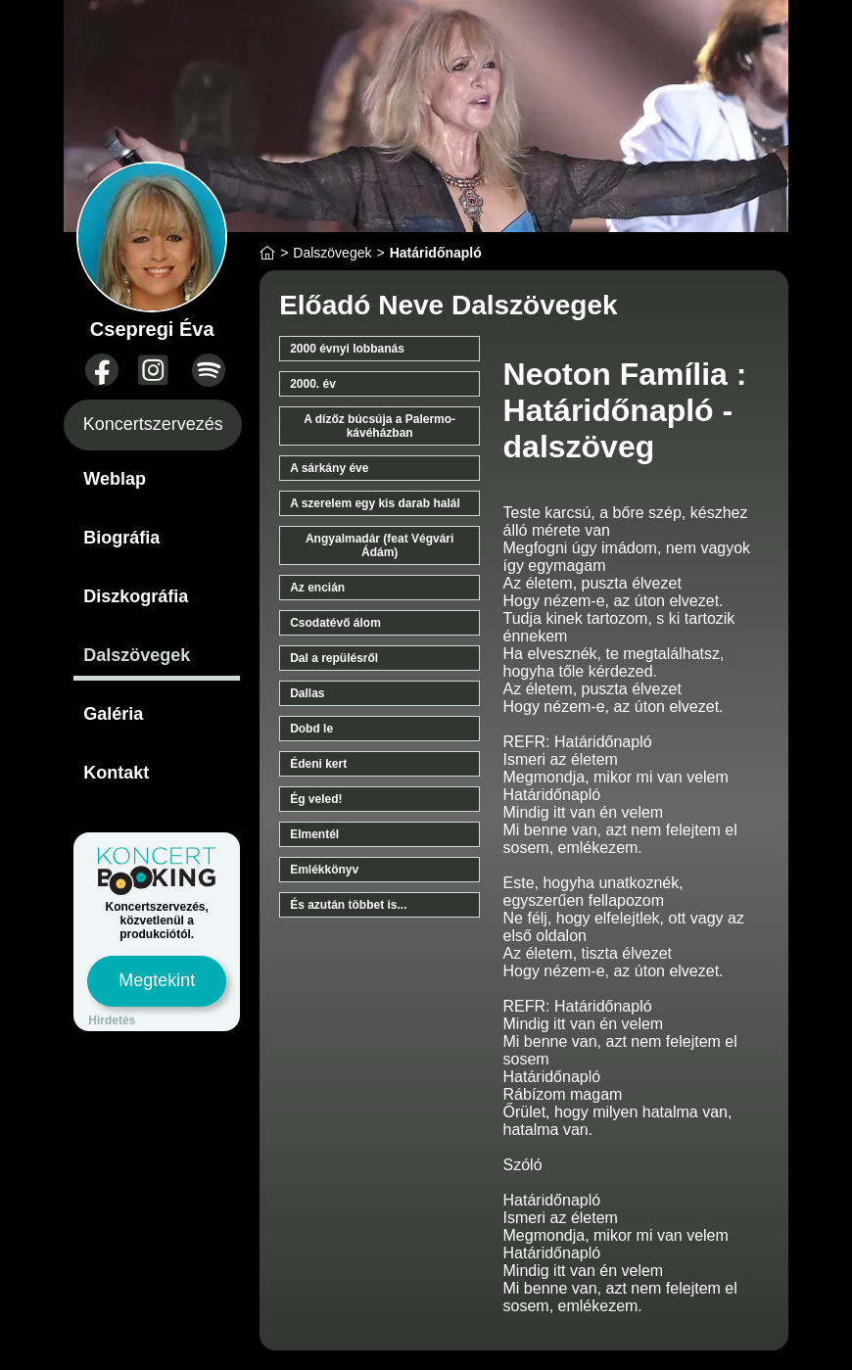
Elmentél (314, 834)
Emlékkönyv (324, 869)
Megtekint (156, 980)
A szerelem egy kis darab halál (375, 503)
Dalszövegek (136, 655)
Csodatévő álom (335, 623)
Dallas (307, 693)
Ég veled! (316, 799)
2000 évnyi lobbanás (347, 348)
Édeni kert (318, 764)
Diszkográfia (135, 596)
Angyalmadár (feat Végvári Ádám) (379, 545)
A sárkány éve (329, 468)
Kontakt (116, 772)
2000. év (313, 384)
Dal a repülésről (334, 658)
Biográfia (121, 537)
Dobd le (311, 728)
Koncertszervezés (153, 424)
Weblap (114, 479)
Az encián (317, 587)
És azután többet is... (348, 905)
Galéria (113, 714)
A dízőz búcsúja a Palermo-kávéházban (379, 426)
